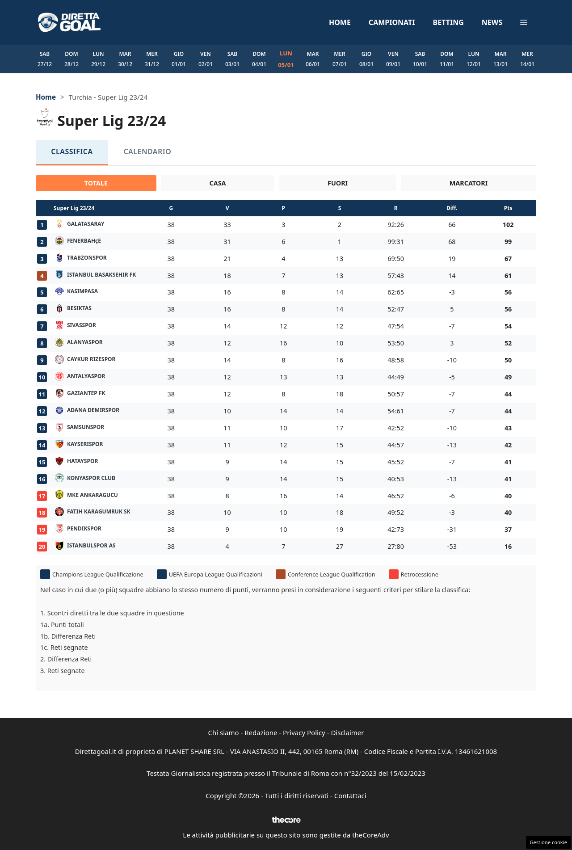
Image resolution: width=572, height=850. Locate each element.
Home (340, 22)
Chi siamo (223, 732)
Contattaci (350, 795)
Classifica (68, 152)
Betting (448, 22)
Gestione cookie (548, 842)
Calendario (135, 152)
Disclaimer (347, 732)
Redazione (260, 732)
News (492, 22)
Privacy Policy (304, 732)
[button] (523, 22)
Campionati (392, 22)
